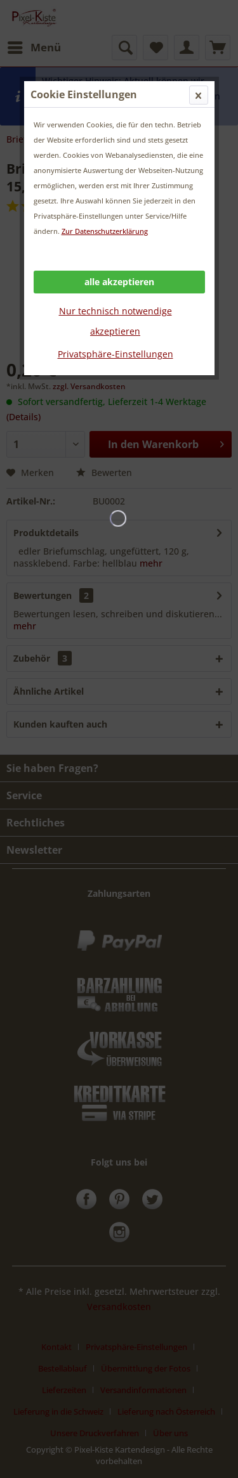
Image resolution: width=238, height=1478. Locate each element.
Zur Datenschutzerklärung (105, 231)
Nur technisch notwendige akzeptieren (115, 321)
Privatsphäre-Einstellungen (115, 354)
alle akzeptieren (119, 282)
